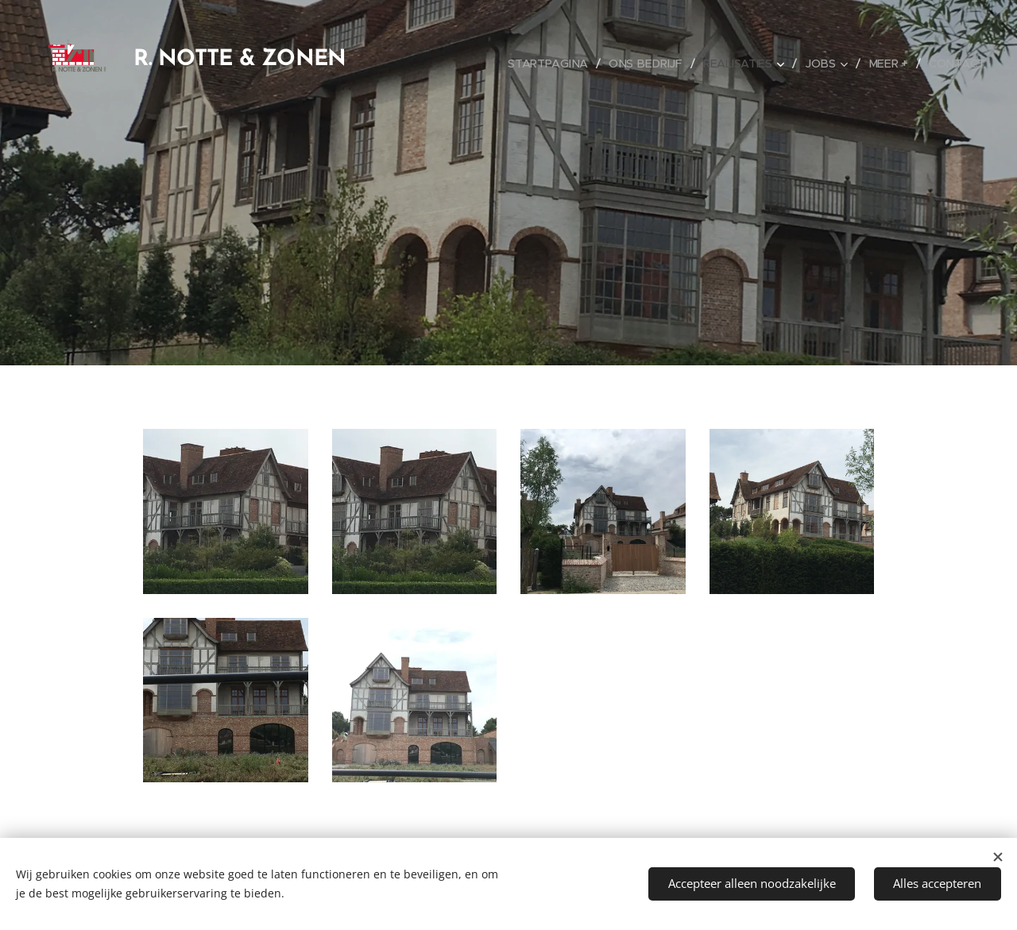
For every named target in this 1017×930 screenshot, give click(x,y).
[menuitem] (556, 63)
